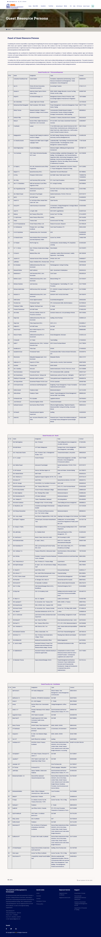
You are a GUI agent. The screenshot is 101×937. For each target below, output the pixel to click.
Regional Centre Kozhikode (63, 894)
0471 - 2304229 (22, 1)
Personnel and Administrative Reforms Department (80, 897)
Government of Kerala (79, 893)
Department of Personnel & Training (80, 908)
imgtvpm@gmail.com (12, 1)
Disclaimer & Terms (41, 901)
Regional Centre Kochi (64, 897)
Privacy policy (39, 904)
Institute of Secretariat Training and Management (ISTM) (80, 903)
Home (8, 29)
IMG (16, 932)
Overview (38, 896)
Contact (38, 898)
